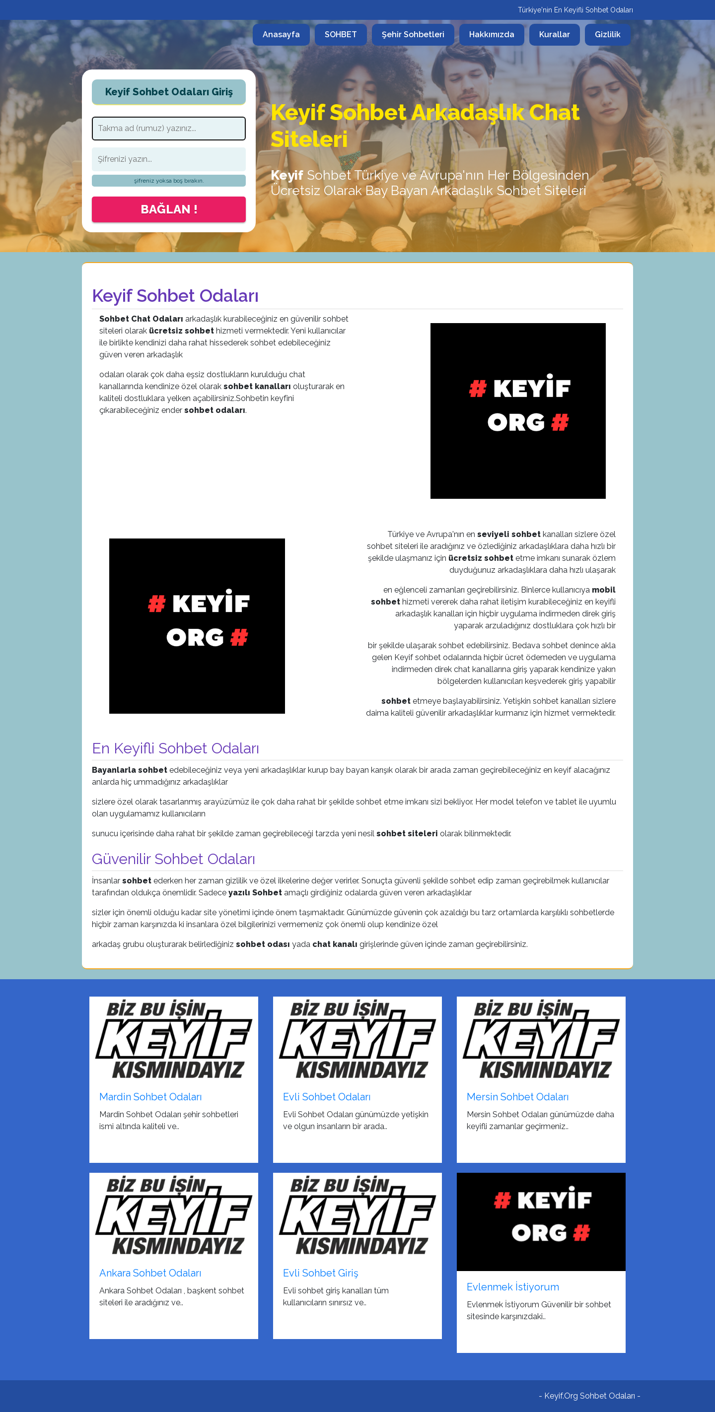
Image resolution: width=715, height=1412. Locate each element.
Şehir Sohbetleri (413, 34)
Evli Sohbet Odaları (327, 1097)
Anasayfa (286, 33)
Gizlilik (608, 34)
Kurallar (554, 34)
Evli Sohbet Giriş (320, 1273)
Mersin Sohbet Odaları (518, 1097)
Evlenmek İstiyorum (513, 1287)
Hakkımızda (491, 34)
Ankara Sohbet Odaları (150, 1273)
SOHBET (341, 34)
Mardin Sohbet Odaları (150, 1097)
